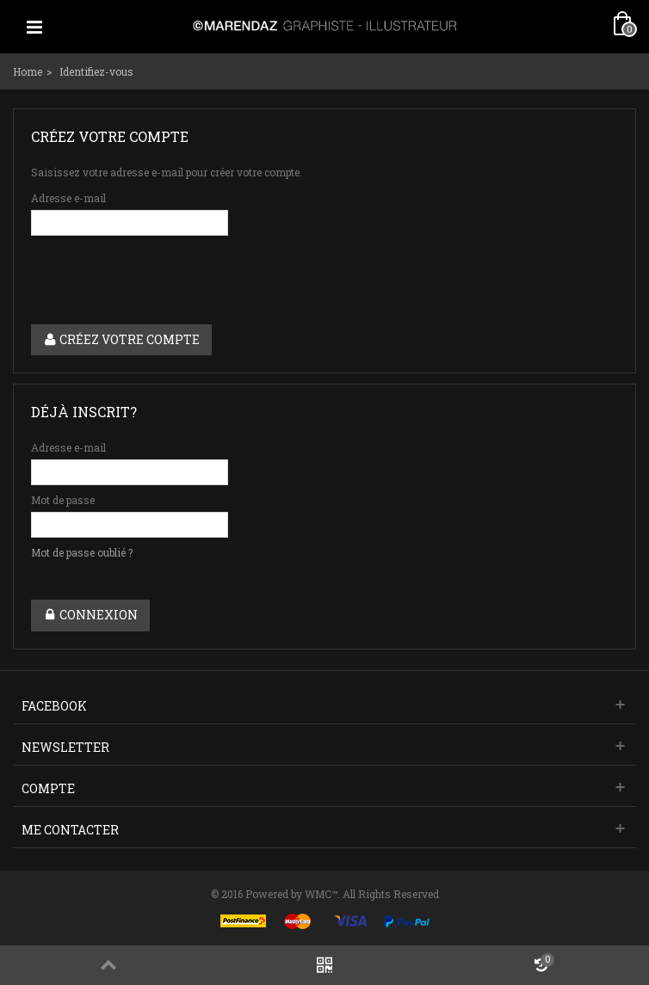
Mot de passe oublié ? (82, 552)
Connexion (90, 614)
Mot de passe (63, 500)
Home (27, 71)
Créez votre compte (121, 339)
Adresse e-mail (68, 198)
